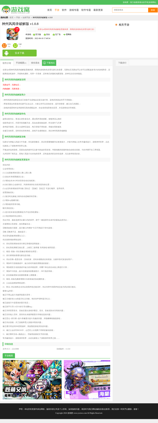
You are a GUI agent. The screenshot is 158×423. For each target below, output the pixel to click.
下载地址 (50, 63)
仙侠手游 (26, 18)
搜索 (153, 10)
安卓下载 (19, 53)
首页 (11, 18)
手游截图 (20, 63)
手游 (18, 18)
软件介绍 (7, 63)
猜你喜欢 (35, 63)
